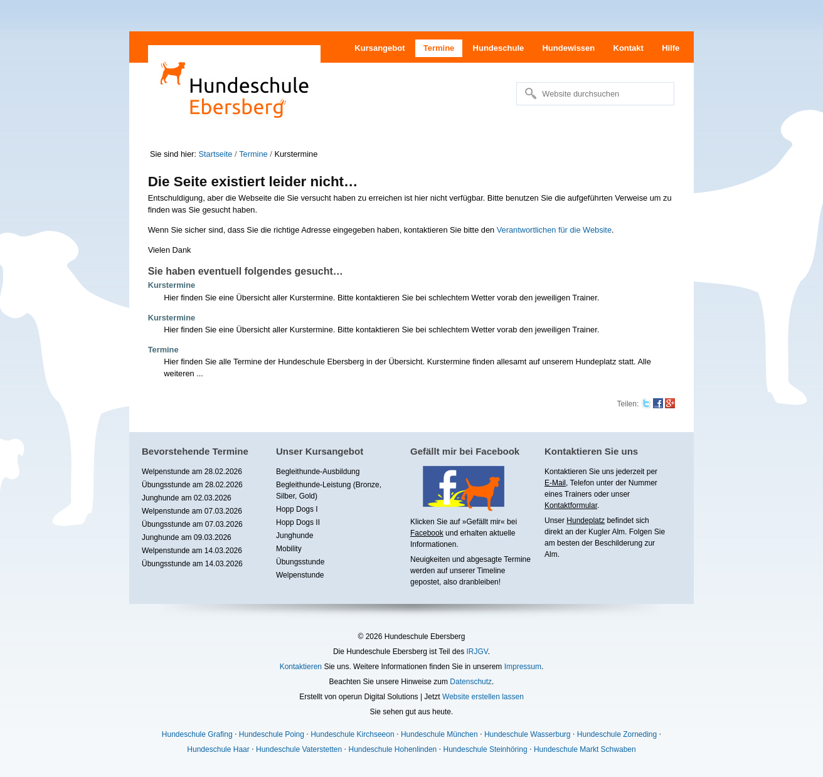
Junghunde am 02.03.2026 (186, 498)
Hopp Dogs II (298, 522)
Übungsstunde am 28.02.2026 (192, 484)
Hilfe (670, 48)
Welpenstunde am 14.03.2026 (192, 550)
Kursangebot (379, 48)
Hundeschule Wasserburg (527, 734)
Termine (439, 48)
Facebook (426, 533)
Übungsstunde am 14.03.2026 (192, 563)
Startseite (215, 154)
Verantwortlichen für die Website (554, 230)
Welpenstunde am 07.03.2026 (192, 511)
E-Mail (555, 482)
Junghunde (294, 535)
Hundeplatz (585, 520)
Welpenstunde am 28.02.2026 (192, 471)
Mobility (289, 548)
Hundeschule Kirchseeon (352, 734)
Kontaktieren (301, 666)
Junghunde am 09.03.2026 (186, 537)
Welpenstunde (300, 575)
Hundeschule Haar (218, 749)
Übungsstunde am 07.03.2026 (192, 524)
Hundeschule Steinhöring (485, 749)
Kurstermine (171, 285)
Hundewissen (568, 48)
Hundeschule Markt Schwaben (585, 749)
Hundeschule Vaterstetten (299, 749)
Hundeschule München (439, 734)
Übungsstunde (300, 562)
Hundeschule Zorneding (617, 734)
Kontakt (628, 48)
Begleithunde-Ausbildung (317, 471)
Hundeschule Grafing (197, 734)
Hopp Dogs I (297, 509)
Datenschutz (471, 681)
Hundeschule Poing (271, 734)
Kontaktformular (570, 505)
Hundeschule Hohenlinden (392, 749)
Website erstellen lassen (483, 696)
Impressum (522, 666)
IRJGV (476, 651)
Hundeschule (498, 48)
